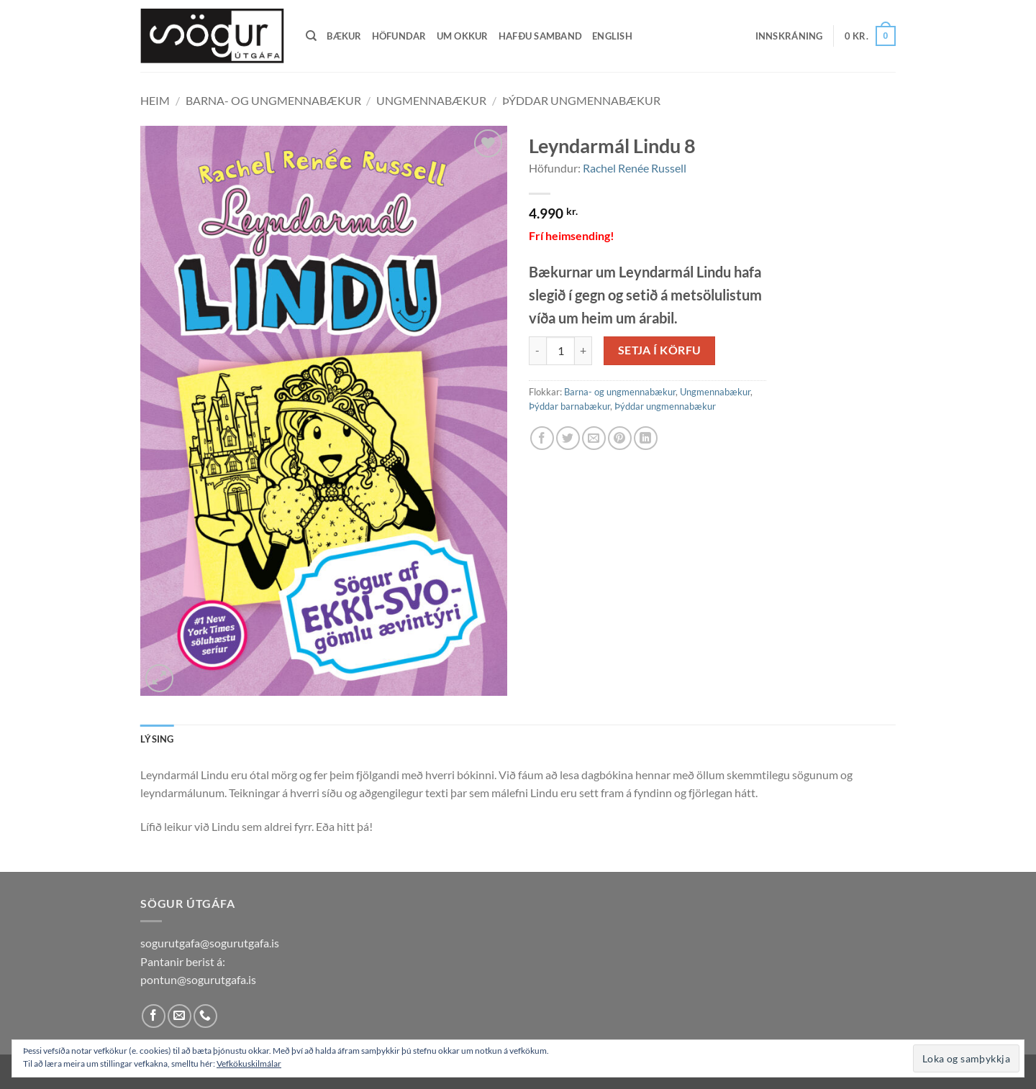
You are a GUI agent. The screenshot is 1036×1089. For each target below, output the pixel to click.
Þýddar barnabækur (569, 406)
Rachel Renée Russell (634, 168)
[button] (789, 36)
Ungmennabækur (431, 100)
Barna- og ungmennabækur (273, 100)
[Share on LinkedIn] (646, 438)
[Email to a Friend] (594, 438)
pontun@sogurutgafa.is (198, 979)
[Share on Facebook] (542, 438)
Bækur (344, 36)
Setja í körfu (659, 350)
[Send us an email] (179, 1016)
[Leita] (311, 36)
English (612, 36)
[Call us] (205, 1016)
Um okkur (463, 36)
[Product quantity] (560, 350)
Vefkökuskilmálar (249, 1063)
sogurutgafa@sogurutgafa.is (209, 943)
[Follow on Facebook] (153, 1016)
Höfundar (399, 36)
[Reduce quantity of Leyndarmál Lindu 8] (537, 350)
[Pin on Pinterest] (620, 438)
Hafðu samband (540, 36)
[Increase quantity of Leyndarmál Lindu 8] (583, 350)
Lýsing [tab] (157, 739)
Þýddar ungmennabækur (581, 100)
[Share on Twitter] (568, 438)
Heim (155, 100)
